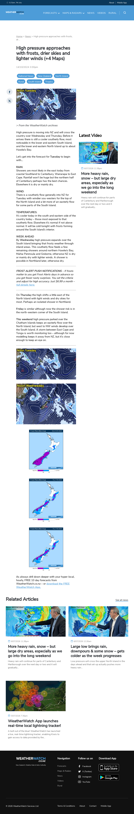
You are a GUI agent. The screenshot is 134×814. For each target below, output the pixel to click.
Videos (101, 13)
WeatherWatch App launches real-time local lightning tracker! (34, 723)
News (90, 13)
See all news (121, 600)
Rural (113, 13)
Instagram (85, 776)
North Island (61, 76)
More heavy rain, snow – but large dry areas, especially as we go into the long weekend (98, 183)
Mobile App (122, 2)
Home (19, 36)
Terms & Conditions (66, 806)
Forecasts (51, 13)
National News (25, 76)
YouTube (84, 782)
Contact (92, 806)
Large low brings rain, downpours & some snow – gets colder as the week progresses (97, 651)
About (111, 2)
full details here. (25, 285)
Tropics (49, 81)
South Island (34, 81)
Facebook (84, 766)
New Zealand (44, 76)
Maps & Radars (74, 13)
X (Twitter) (85, 771)
